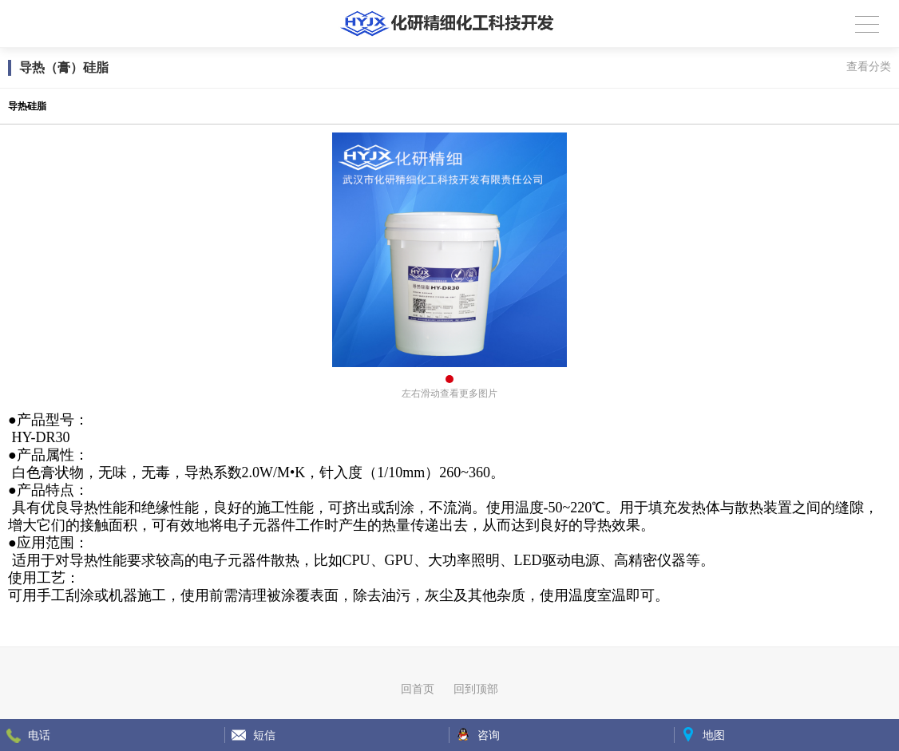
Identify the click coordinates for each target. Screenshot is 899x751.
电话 (39, 735)
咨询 (488, 735)
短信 (264, 735)
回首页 (417, 688)
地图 (714, 735)
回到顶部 (475, 688)
